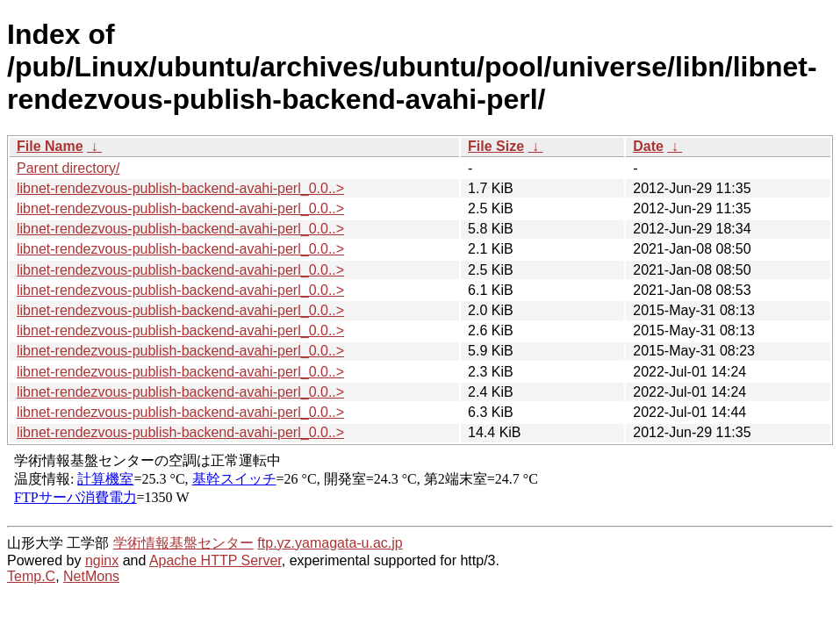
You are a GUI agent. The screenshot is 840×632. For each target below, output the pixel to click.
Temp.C (31, 576)
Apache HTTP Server (215, 560)
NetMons (91, 576)
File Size (496, 146)
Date (648, 146)
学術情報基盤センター (183, 542)
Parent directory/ (68, 168)
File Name (50, 146)
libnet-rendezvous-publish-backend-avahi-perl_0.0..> (180, 188)
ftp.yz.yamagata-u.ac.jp (329, 542)
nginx (101, 560)
